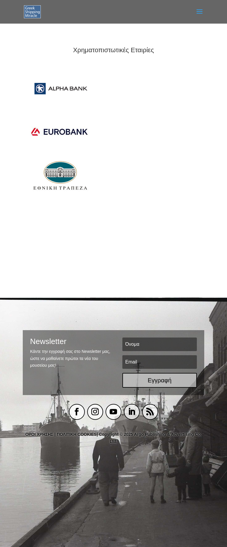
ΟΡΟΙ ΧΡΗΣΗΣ (39, 434)
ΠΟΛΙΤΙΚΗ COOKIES (77, 434)
